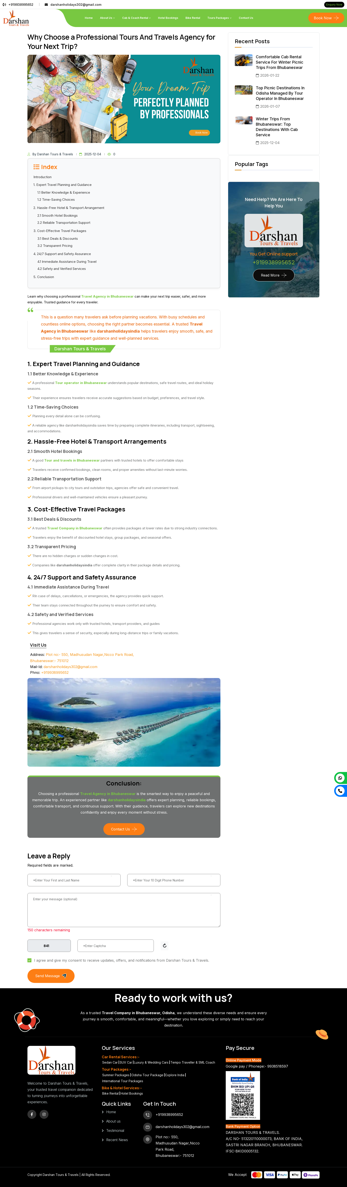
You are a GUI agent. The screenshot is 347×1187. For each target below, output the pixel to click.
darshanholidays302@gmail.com (75, 4)
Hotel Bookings (168, 17)
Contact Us (120, 829)
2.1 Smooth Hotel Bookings (57, 215)
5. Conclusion (43, 277)
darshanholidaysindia (118, 331)
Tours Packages (218, 17)
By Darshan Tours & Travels (50, 154)
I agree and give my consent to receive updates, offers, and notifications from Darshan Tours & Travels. (121, 960)
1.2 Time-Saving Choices (56, 199)
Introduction (42, 177)
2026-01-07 (268, 106)
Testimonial (115, 1130)
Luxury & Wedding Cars (151, 1062)
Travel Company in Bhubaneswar (74, 528)
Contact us (246, 17)
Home (89, 17)
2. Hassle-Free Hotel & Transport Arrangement (68, 208)
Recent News (117, 1140)
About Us (106, 17)
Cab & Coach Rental (135, 17)
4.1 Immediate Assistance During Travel (66, 261)
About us (113, 1121)
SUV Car (126, 1062)
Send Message (51, 976)
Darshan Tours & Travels (61, 1175)
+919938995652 (20, 4)
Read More (270, 275)
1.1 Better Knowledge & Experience (63, 192)
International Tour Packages (122, 1081)
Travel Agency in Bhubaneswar (107, 296)
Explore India (174, 1075)
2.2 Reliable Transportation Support (63, 222)
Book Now (323, 18)
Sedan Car (110, 1062)
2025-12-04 (90, 154)
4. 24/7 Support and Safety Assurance (62, 254)
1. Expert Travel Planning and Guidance (62, 185)
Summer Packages (115, 1075)
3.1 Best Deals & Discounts (57, 238)
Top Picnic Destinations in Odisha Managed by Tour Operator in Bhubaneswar (280, 93)
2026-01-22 (267, 75)
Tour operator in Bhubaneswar (81, 383)
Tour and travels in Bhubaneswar (72, 460)
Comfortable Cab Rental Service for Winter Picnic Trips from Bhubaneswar (279, 62)
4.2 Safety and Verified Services (61, 269)
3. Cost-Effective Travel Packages (59, 231)
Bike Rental (192, 17)
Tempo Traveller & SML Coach (192, 1062)
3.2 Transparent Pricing (54, 246)
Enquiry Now (334, 4)
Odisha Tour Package (147, 1075)
